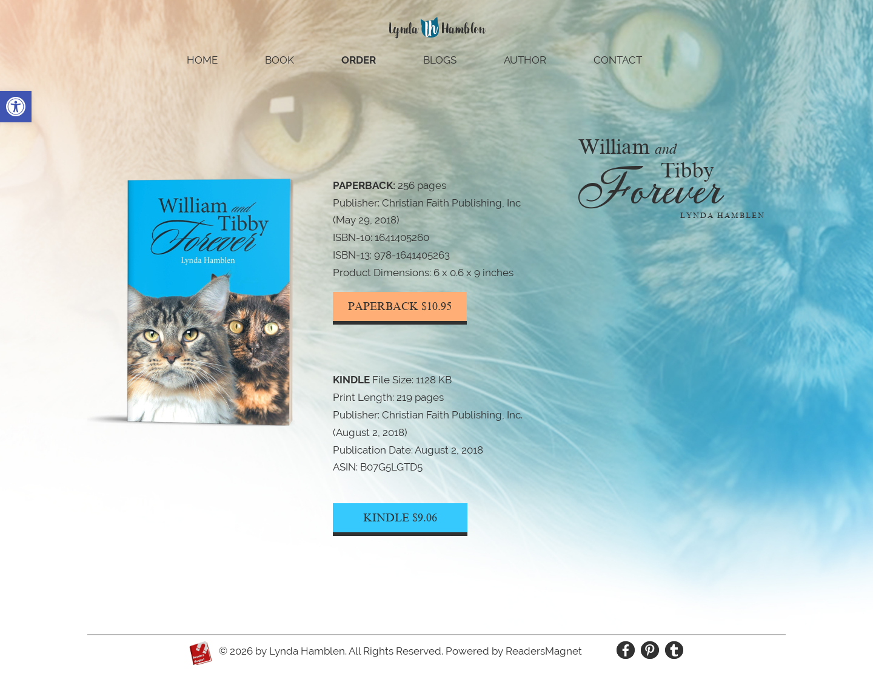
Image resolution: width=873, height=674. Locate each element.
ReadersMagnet (544, 651)
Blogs (440, 61)
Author (525, 61)
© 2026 (236, 651)
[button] (16, 106)
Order (358, 61)
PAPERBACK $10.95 (400, 306)
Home (202, 61)
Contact (618, 61)
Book (279, 61)
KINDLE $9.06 (400, 518)
